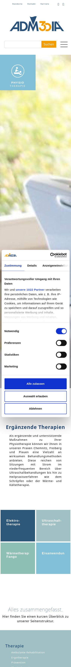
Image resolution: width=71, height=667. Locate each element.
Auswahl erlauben (35, 396)
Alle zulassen (35, 383)
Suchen (49, 44)
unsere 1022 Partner (30, 289)
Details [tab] (32, 265)
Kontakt (31, 4)
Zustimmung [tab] (13, 265)
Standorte (17, 4)
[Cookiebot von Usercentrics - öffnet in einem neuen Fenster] (50, 255)
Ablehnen (35, 408)
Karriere (45, 4)
